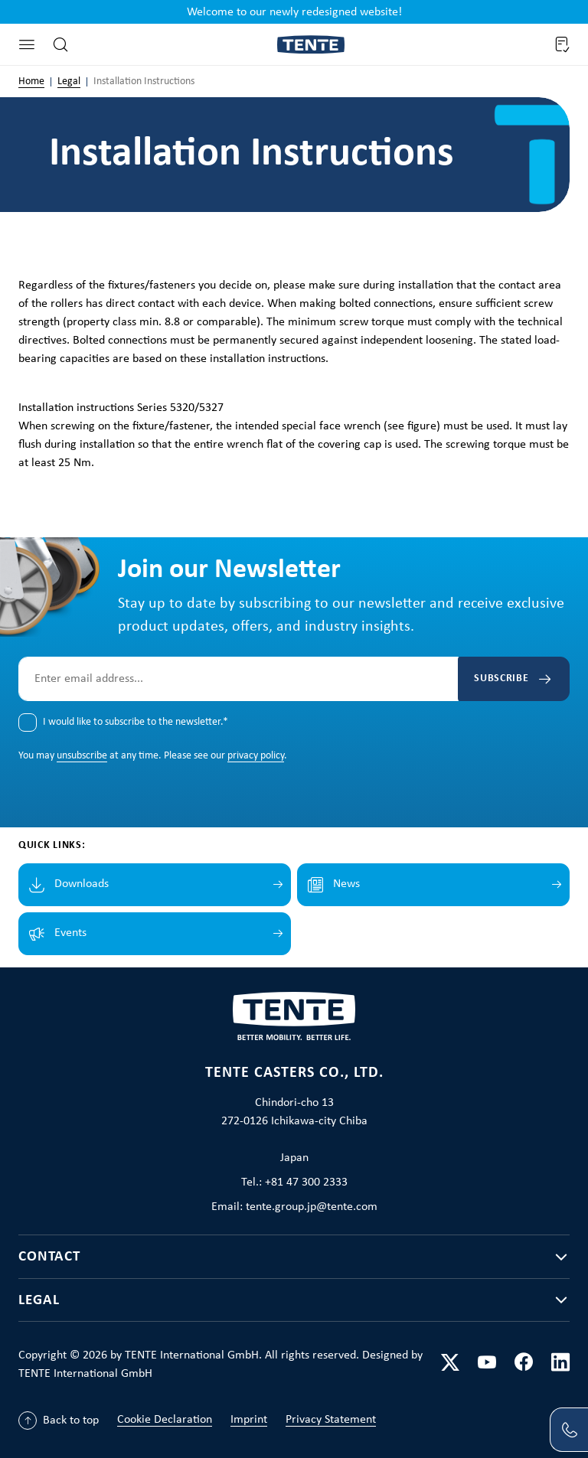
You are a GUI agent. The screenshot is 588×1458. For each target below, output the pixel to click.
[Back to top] (58, 1420)
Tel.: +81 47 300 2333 (294, 1182)
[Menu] (26, 44)
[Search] (60, 44)
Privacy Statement (331, 1420)
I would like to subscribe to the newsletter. (135, 721)
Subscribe (493, 677)
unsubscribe (82, 755)
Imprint (248, 1420)
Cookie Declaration (164, 1420)
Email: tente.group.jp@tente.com (294, 1206)
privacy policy (255, 755)
